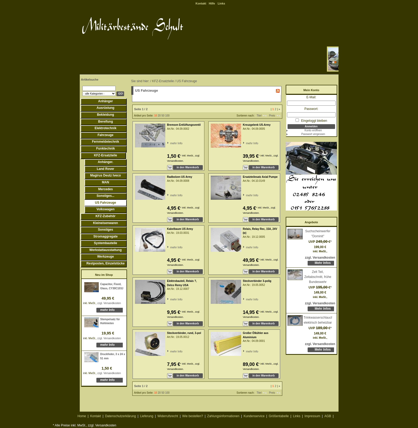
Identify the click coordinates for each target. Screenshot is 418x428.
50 (162, 115)
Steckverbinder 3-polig (257, 281)
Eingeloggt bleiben (311, 120)
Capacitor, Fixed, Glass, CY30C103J (111, 286)
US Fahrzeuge (105, 202)
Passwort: (311, 109)
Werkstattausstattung (105, 250)
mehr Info (107, 310)
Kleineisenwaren (105, 223)
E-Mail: (311, 97)
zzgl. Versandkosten (109, 303)
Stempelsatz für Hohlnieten (110, 321)
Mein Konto (311, 90)
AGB (327, 416)
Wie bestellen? (192, 416)
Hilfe (212, 3)
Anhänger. (105, 162)
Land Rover (105, 169)
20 (159, 115)
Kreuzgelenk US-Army (257, 124)
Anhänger (105, 101)
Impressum (312, 416)
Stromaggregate (105, 236)
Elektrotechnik (105, 128)
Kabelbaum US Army (180, 228)
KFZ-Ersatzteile (105, 155)
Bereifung (105, 121)
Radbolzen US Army (179, 176)
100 (167, 115)
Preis (272, 115)
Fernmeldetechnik (105, 141)
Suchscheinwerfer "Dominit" (317, 233)
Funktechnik (105, 148)
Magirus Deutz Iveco (105, 175)
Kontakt (201, 3)
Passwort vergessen (313, 134)
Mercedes (105, 189)
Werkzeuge (105, 256)
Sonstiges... (105, 196)
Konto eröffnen (313, 130)
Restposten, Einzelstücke (105, 263)
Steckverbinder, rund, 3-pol (184, 333)
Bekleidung (105, 115)
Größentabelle (279, 416)
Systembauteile (105, 243)
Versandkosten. (175, 161)
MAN (105, 182)
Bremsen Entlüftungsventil (184, 124)
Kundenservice (253, 416)
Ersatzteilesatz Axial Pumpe (260, 176)
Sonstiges (105, 229)
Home (82, 416)
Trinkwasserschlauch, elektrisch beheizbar (318, 320)
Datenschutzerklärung (120, 416)
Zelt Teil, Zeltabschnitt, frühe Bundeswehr (317, 276)
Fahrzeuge (105, 135)
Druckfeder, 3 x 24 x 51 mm (112, 356)
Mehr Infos (323, 263)
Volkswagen (105, 209)
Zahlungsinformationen (223, 416)
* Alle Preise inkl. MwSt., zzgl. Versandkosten (84, 425)
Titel (259, 115)
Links (221, 3)
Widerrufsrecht (167, 416)
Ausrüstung (105, 108)
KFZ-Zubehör (105, 216)
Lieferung (146, 416)
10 (155, 115)
